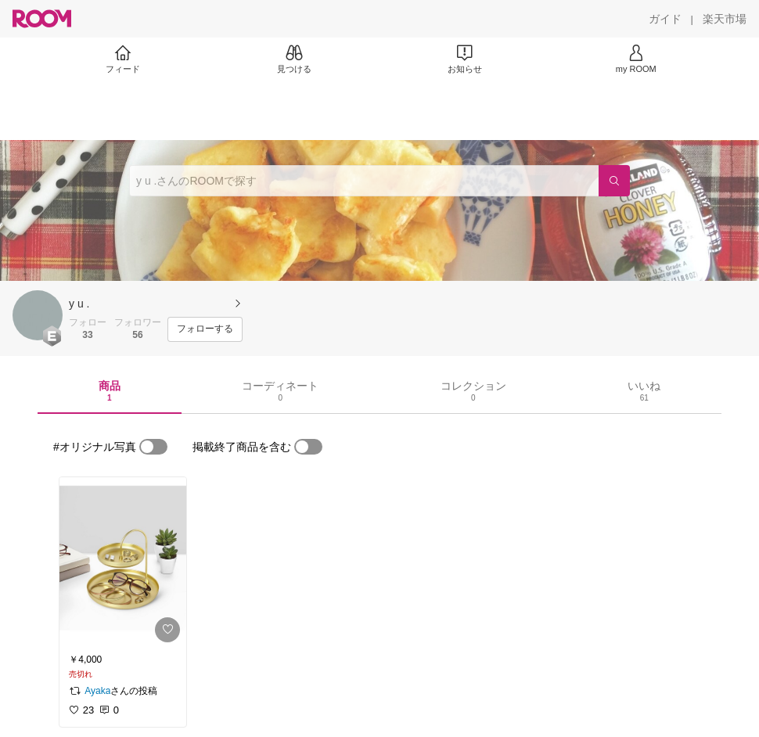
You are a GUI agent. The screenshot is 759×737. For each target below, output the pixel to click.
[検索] (614, 180)
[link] (122, 563)
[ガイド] (665, 19)
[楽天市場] (724, 19)
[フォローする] (205, 329)
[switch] (153, 447)
